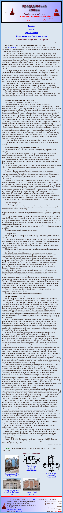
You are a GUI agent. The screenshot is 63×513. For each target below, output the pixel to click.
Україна (31, 26)
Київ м (31, 29)
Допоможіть (31, 499)
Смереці (19, 511)
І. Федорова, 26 (13, 47)
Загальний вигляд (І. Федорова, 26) (12, 475)
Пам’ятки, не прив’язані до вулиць (31, 36)
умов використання (14, 509)
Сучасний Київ (31, 33)
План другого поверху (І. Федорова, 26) (31, 468)
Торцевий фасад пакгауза (31, 493)
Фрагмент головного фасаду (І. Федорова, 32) (11, 492)
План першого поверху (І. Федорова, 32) (51, 475)
